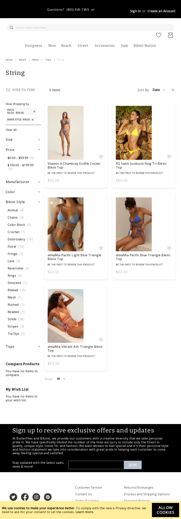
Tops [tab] (10, 335)
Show (49, 368)
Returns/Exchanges (138, 476)
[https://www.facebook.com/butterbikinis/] (25, 488)
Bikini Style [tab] (15, 190)
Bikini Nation (145, 34)
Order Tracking (87, 489)
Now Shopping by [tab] (17, 92)
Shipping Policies (137, 489)
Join (133, 453)
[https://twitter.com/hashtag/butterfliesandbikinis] (13, 488)
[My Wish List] (158, 24)
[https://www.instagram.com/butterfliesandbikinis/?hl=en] (36, 488)
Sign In (135, 11)
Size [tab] (9, 128)
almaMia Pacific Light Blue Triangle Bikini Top (74, 246)
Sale (124, 34)
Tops (48, 48)
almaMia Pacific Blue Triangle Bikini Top (143, 246)
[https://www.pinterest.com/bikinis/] (48, 488)
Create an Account (161, 11)
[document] (90, 510)
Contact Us (83, 483)
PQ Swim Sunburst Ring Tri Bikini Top (141, 154)
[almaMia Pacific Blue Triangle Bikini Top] (144, 213)
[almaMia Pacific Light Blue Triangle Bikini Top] (76, 213)
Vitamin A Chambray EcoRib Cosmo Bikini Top (74, 154)
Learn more (84, 512)
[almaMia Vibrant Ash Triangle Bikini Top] (76, 305)
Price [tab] (10, 138)
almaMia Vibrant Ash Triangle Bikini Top (75, 337)
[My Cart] (170, 24)
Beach (22, 48)
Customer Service (88, 476)
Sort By (143, 79)
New (52, 34)
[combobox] (33, 24)
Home (9, 48)
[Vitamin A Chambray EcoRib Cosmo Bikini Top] (76, 121)
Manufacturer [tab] (18, 170)
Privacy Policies (86, 496)
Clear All (11, 118)
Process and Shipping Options (147, 483)
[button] (159, 79)
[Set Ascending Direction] (172, 78)
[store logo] (93, 24)
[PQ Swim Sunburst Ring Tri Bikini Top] (144, 121)
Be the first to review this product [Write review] (71, 161)
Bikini (35, 48)
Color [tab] (10, 180)
